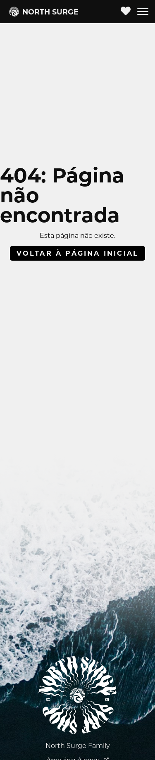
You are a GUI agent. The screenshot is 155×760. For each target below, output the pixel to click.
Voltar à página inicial (78, 253)
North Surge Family (77, 746)
